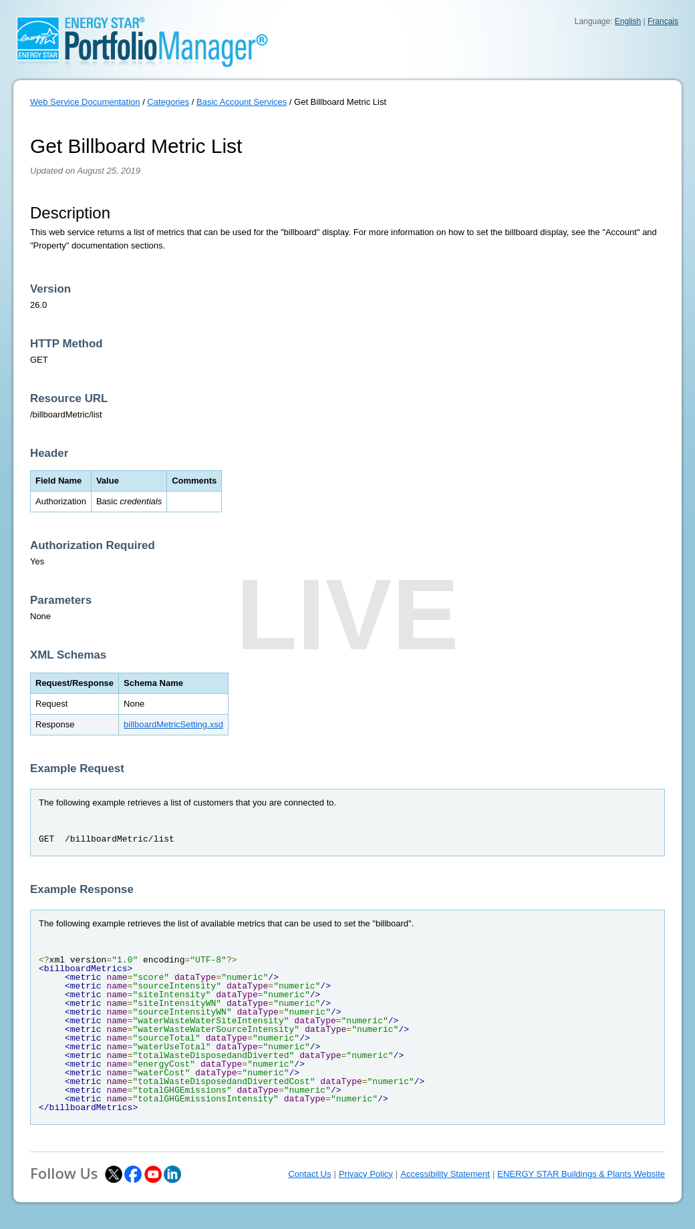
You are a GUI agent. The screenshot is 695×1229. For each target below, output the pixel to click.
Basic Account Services (241, 102)
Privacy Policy (366, 1174)
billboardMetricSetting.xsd (173, 724)
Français (663, 21)
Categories (168, 102)
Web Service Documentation (85, 102)
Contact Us (309, 1174)
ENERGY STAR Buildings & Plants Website (581, 1174)
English (628, 21)
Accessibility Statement (445, 1174)
